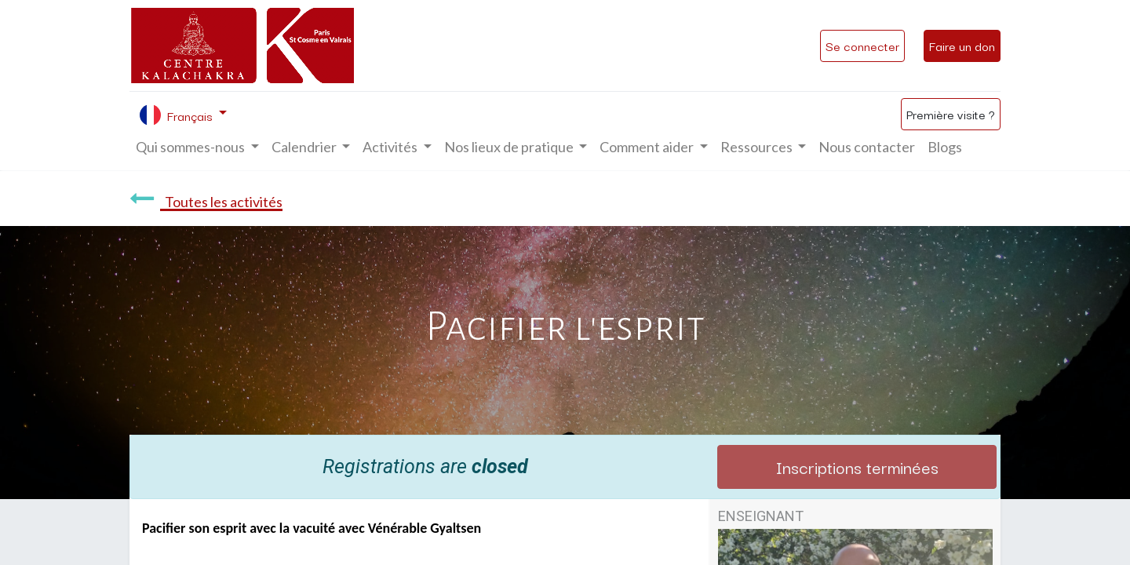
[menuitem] (866, 147)
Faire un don (962, 45)
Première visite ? (950, 113)
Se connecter (862, 45)
